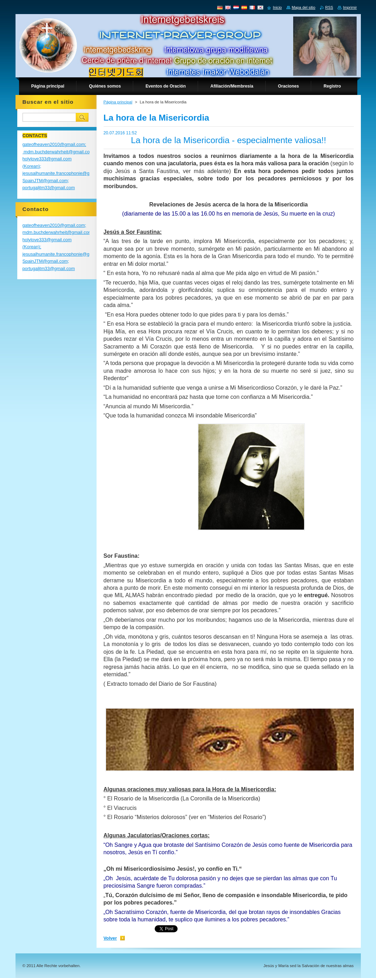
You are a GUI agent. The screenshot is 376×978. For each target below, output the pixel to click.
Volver (110, 938)
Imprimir (350, 7)
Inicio (277, 7)
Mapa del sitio (303, 7)
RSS (329, 7)
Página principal (118, 102)
